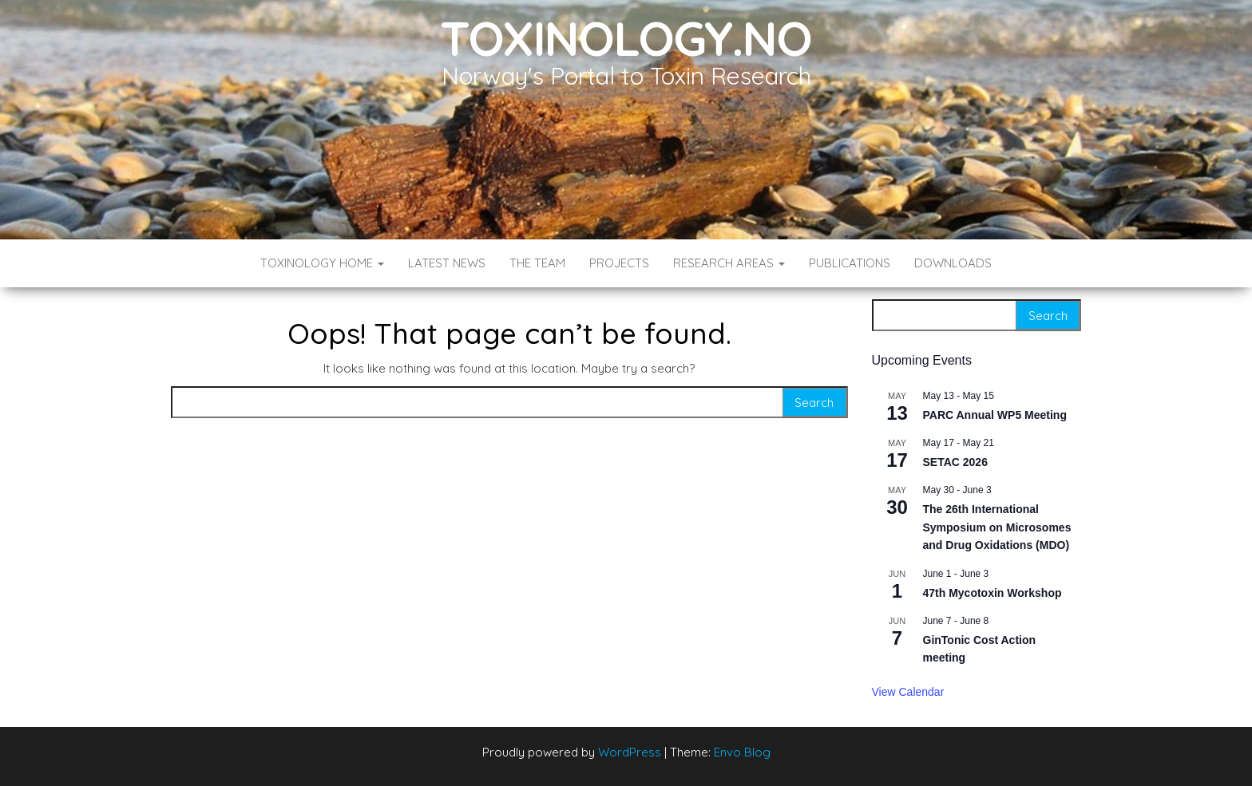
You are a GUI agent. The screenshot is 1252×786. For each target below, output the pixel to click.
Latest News (446, 263)
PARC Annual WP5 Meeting (995, 415)
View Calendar (908, 691)
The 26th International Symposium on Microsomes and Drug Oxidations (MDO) (997, 527)
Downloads (953, 263)
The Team (537, 263)
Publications (849, 263)
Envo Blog (742, 752)
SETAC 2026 (955, 462)
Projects (619, 263)
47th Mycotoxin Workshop (992, 593)
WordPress (629, 752)
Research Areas (729, 263)
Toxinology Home (322, 263)
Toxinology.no (625, 38)
